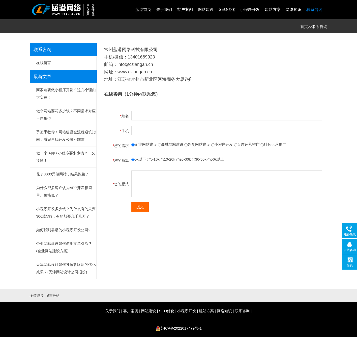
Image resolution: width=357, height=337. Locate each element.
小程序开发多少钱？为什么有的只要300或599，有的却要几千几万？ (66, 212)
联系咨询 (314, 9)
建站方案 (273, 9)
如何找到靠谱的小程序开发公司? (63, 230)
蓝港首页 (143, 9)
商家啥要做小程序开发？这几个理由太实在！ (66, 93)
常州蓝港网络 (117, 49)
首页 (304, 27)
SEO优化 (227, 9)
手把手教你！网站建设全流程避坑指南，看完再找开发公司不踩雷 (66, 135)
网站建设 (206, 9)
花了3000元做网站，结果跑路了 (62, 174)
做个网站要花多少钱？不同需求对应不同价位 (66, 114)
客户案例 (185, 9)
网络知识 (293, 9)
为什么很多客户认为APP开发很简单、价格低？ (64, 191)
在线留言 (43, 63)
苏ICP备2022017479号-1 (181, 328)
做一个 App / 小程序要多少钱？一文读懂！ (65, 157)
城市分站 (53, 296)
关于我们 (164, 9)
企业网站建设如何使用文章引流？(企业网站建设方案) (64, 247)
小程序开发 (250, 9)
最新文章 (42, 76)
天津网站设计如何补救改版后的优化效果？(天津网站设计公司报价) (66, 268)
